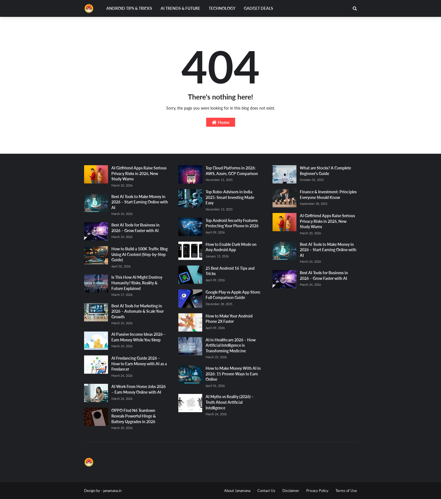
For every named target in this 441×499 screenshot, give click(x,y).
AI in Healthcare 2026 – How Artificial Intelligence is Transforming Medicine (231, 345)
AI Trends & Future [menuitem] (180, 8)
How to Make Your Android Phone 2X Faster (229, 319)
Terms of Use (346, 490)
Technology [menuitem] (222, 8)
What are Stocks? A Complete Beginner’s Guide (325, 170)
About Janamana (237, 490)
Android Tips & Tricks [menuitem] (129, 8)
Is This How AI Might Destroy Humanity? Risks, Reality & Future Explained (136, 283)
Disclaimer (290, 490)
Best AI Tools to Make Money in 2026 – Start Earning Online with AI (139, 202)
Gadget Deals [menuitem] (258, 8)
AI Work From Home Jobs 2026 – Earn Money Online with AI (138, 389)
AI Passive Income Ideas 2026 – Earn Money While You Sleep (138, 337)
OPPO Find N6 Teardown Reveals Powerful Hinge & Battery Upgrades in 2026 (133, 416)
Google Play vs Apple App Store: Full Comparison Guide (233, 295)
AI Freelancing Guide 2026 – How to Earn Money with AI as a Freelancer (139, 363)
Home (221, 122)
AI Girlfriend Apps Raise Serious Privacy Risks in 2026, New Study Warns (138, 173)
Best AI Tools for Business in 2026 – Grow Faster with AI (135, 228)
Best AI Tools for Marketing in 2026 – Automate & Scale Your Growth (137, 311)
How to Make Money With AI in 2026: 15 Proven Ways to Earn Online (233, 374)
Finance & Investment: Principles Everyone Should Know (328, 194)
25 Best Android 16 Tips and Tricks (230, 271)
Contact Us (266, 490)
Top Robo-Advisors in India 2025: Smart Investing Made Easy (230, 197)
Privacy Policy (317, 490)
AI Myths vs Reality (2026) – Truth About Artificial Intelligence (230, 402)
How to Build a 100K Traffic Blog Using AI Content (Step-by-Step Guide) (139, 254)
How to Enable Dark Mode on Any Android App (231, 247)
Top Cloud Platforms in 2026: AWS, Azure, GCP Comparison (232, 170)
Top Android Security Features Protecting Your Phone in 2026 (232, 223)
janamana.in (112, 490)
